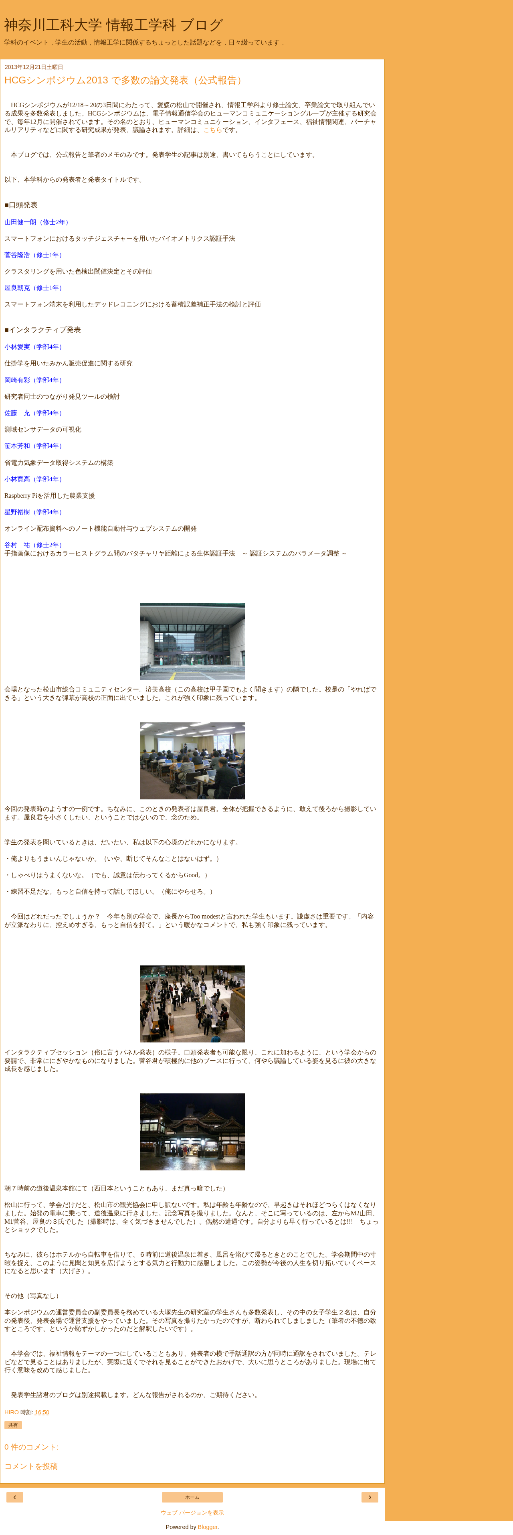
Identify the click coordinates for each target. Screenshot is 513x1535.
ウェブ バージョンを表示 (192, 1512)
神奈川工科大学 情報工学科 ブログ (113, 24)
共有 (13, 1425)
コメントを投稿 (31, 1466)
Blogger (208, 1527)
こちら (212, 129)
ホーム (192, 1497)
